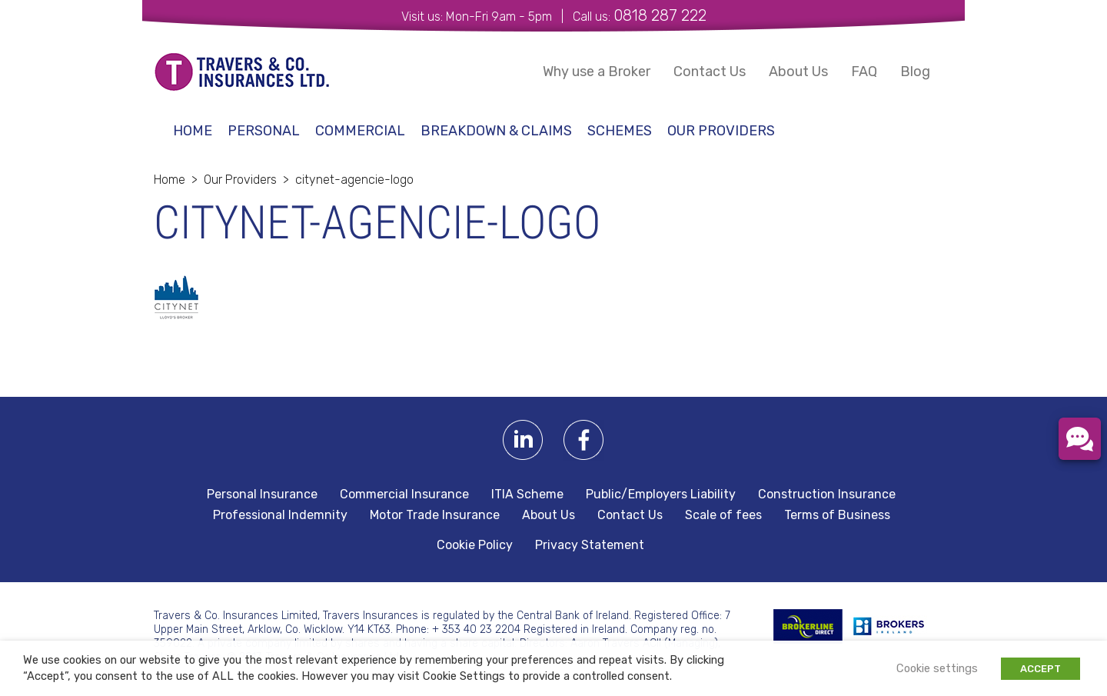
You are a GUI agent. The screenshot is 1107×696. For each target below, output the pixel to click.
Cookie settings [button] (937, 668)
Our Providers (721, 130)
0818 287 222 (659, 15)
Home (192, 130)
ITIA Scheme (527, 494)
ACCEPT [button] (1040, 668)
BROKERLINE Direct (808, 626)
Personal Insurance (262, 494)
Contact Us (709, 71)
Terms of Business (837, 515)
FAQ (864, 71)
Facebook (583, 440)
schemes (619, 130)
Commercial (360, 130)
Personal (264, 130)
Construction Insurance (827, 494)
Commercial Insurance (404, 494)
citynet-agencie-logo (354, 179)
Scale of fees (723, 515)
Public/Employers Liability (661, 494)
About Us (798, 71)
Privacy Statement (589, 545)
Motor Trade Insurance (435, 515)
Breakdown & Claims (496, 130)
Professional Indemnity (280, 515)
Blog (915, 71)
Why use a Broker (596, 71)
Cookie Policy (475, 545)
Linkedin (523, 440)
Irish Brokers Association (897, 626)
